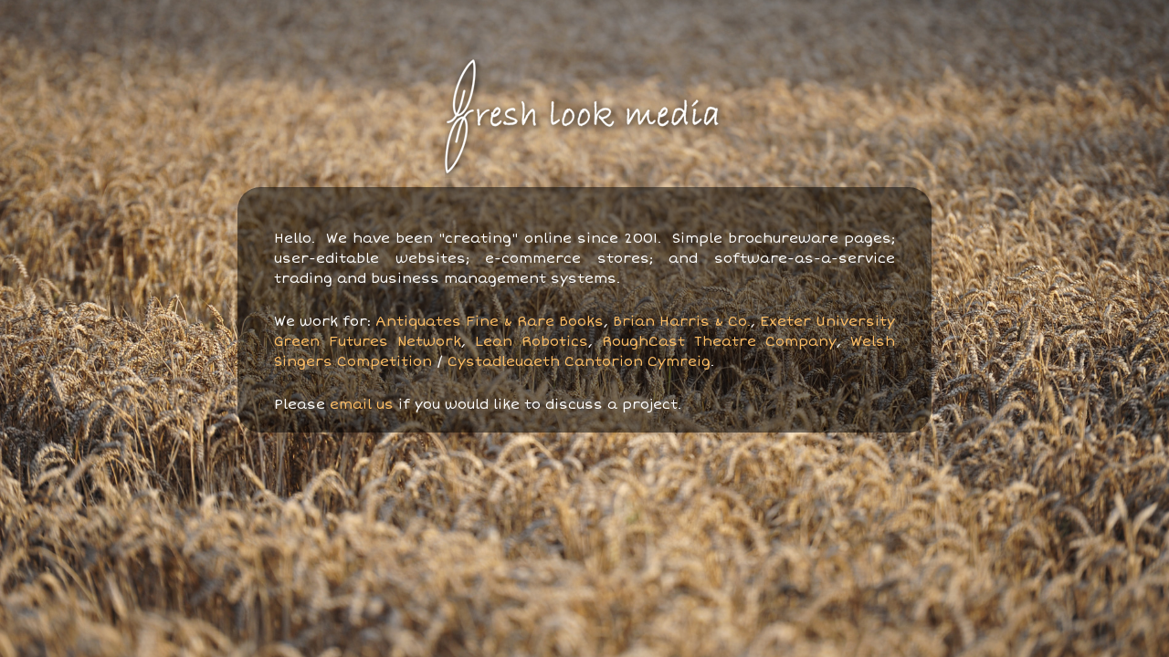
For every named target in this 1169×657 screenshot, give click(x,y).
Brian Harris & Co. (682, 321)
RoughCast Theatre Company (719, 341)
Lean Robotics (531, 341)
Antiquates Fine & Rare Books (489, 321)
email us (362, 404)
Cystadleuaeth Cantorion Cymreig (579, 361)
